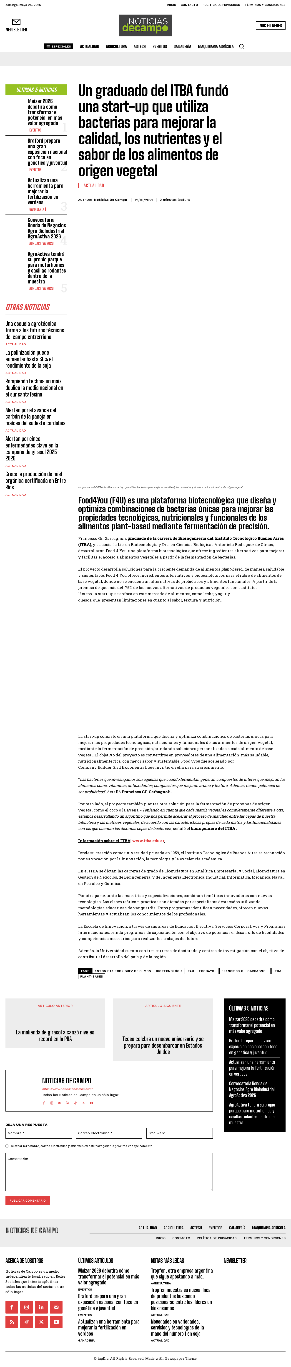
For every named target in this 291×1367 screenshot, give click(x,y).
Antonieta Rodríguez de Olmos (123, 971)
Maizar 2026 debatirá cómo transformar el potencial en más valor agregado (45, 112)
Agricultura (161, 1283)
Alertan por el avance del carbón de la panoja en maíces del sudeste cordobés (35, 417)
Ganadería (36, 209)
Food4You (207, 971)
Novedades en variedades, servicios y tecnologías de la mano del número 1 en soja (177, 1328)
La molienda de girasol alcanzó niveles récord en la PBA (55, 1035)
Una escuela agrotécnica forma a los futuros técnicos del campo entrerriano (34, 330)
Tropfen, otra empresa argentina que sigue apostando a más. (182, 1274)
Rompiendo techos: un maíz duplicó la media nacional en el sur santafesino (34, 388)
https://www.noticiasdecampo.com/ (67, 1089)
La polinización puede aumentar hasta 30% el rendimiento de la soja (29, 359)
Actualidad (15, 344)
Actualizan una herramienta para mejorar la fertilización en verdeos (45, 191)
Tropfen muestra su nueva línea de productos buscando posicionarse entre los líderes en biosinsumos (181, 1299)
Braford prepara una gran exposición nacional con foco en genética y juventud (47, 152)
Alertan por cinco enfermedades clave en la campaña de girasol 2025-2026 (32, 448)
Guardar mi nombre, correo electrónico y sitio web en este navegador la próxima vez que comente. (82, 1146)
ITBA (277, 971)
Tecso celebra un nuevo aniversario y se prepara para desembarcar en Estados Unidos (163, 1045)
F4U (191, 971)
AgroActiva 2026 (41, 243)
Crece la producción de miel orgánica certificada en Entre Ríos (35, 480)
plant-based (91, 976)
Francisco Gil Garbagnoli (244, 971)
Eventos (35, 130)
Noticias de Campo (110, 200)
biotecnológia (169, 971)
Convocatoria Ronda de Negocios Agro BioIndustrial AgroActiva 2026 (47, 228)
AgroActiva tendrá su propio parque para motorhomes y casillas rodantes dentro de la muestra (47, 268)
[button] (241, 46)
